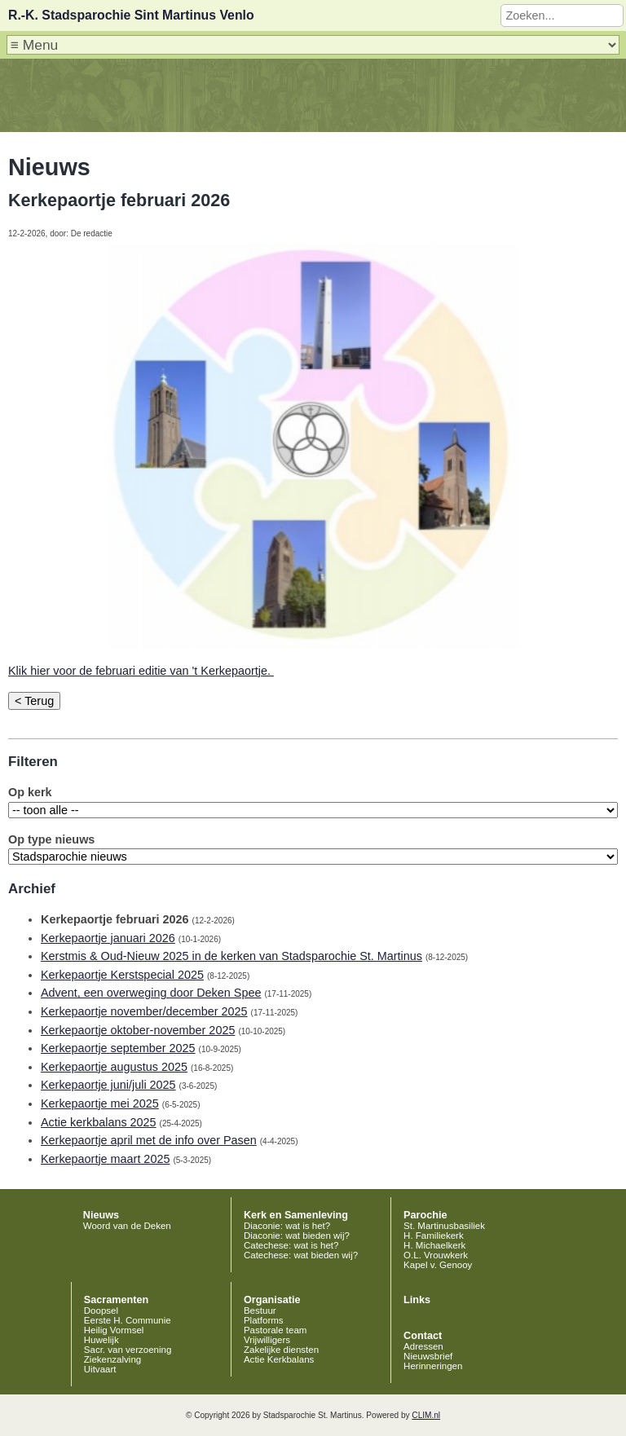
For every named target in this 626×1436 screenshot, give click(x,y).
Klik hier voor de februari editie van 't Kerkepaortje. (141, 670)
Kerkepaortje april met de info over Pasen (149, 1140)
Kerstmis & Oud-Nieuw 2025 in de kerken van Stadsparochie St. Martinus (231, 955)
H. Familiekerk (433, 1235)
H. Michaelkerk (434, 1245)
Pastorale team (275, 1330)
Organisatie (272, 1300)
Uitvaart (100, 1369)
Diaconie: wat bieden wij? (297, 1235)
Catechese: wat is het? (291, 1245)
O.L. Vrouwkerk (435, 1255)
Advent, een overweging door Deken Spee (151, 992)
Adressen (423, 1346)
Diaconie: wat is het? (287, 1226)
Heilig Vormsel (114, 1330)
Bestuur (260, 1310)
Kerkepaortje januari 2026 (108, 938)
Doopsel (101, 1310)
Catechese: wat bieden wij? (301, 1255)
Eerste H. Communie (127, 1320)
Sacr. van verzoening (128, 1350)
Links (416, 1300)
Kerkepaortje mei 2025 (100, 1103)
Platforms (264, 1320)
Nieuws (101, 1215)
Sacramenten (116, 1300)
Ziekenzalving (112, 1359)
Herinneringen (432, 1366)
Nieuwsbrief (427, 1356)
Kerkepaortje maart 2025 (105, 1158)
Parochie (425, 1215)
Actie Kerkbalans (279, 1359)
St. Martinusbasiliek (444, 1226)
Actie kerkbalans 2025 (98, 1122)
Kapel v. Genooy (437, 1265)
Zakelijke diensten (281, 1350)
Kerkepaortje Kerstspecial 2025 (122, 974)
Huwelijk (101, 1340)
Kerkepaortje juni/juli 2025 (108, 1084)
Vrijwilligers (267, 1340)
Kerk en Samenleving (296, 1215)
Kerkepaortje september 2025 (118, 1048)
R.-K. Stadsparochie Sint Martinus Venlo (131, 15)
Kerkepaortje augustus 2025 (114, 1066)
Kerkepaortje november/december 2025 (144, 1011)
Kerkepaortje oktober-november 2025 (138, 1030)
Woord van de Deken (127, 1226)
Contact (422, 1335)
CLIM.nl (426, 1415)
